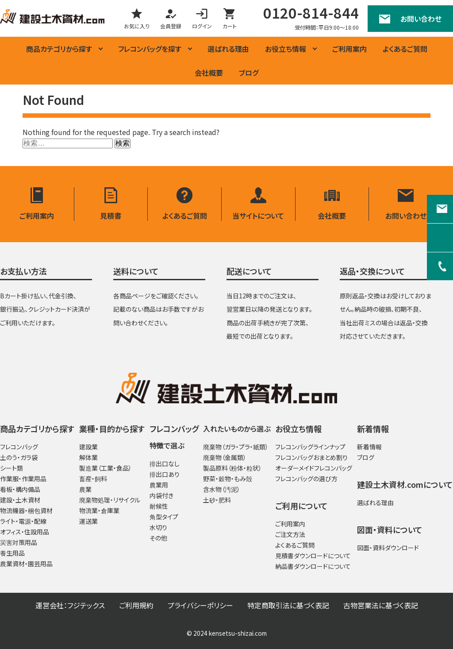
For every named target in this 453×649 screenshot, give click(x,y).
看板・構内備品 (20, 489)
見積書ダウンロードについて (313, 556)
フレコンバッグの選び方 (306, 479)
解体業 (88, 457)
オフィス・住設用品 (24, 532)
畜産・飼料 (93, 479)
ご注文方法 (290, 534)
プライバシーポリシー (200, 605)
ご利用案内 (349, 48)
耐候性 (159, 506)
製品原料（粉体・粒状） (232, 468)
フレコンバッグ (19, 447)
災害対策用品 (18, 542)
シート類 (11, 468)
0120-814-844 (311, 12)
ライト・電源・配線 (23, 521)
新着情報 (369, 447)
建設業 (88, 447)
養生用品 (12, 553)
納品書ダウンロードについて (313, 566)
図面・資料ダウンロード (388, 548)
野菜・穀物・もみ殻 (227, 479)
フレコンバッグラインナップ (310, 447)
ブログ (248, 72)
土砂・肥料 (217, 500)
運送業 (88, 521)
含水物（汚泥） (221, 489)
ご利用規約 (136, 605)
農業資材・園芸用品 (26, 564)
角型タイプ (164, 517)
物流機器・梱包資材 (26, 510)
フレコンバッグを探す (149, 48)
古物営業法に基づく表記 (380, 605)
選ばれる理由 (228, 48)
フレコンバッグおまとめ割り (311, 457)
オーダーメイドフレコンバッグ (313, 468)
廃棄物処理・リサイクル (109, 500)
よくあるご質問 (405, 48)
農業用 (159, 485)
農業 (85, 489)
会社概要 (209, 72)
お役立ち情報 (285, 48)
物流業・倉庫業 (99, 510)
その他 (158, 538)
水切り (158, 527)
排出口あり (165, 474)
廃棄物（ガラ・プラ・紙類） (236, 447)
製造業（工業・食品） (105, 468)
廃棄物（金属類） (224, 457)
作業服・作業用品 (23, 479)
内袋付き (161, 495)
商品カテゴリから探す (59, 48)
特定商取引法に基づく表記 (288, 605)
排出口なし (165, 464)
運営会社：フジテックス (70, 605)
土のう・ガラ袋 (19, 457)
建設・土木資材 (20, 500)
